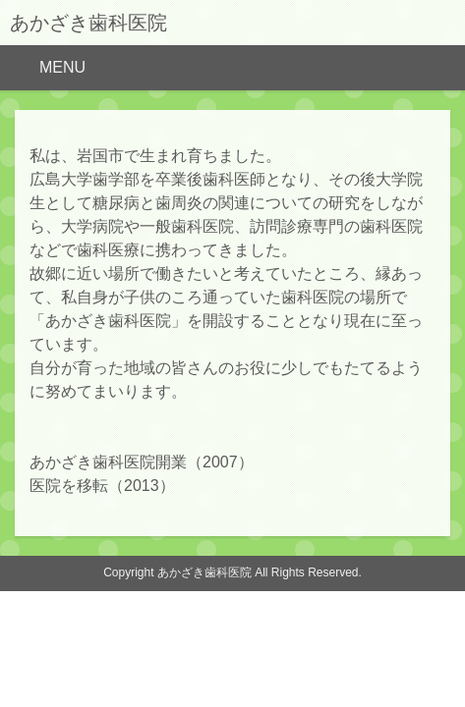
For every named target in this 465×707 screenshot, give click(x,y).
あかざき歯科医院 (88, 22)
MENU (62, 67)
